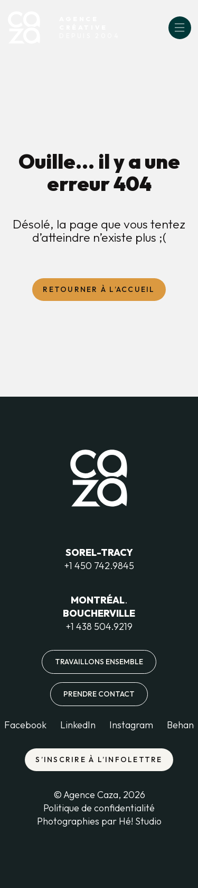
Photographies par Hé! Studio (99, 821)
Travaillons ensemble (99, 661)
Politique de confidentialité (99, 808)
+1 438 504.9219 (99, 626)
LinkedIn (78, 725)
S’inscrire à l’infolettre (98, 759)
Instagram (131, 725)
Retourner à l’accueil (99, 289)
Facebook (25, 725)
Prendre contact (99, 694)
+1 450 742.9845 (99, 566)
